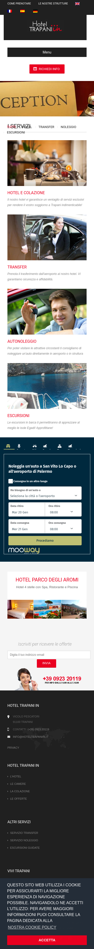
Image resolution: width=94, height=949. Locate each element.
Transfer (46, 127)
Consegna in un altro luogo (30, 481)
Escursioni (16, 132)
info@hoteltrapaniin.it (30, 736)
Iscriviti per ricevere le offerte (45, 644)
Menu (31, 52)
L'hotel (15, 776)
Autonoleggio (21, 341)
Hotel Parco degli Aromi (47, 580)
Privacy (13, 747)
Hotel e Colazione (26, 192)
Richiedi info (49, 69)
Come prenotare (19, 3)
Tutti (11, 127)
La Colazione (20, 791)
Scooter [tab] (22, 446)
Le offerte (18, 798)
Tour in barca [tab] (78, 446)
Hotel (27, 127)
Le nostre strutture (53, 3)
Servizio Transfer (24, 832)
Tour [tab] (60, 446)
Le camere (18, 783)
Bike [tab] (35, 446)
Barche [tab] (48, 446)
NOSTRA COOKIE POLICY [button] (32, 927)
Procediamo (45, 540)
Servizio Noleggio (24, 840)
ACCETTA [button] (47, 940)
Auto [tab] (9, 446)
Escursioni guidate (25, 847)
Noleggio (68, 127)
